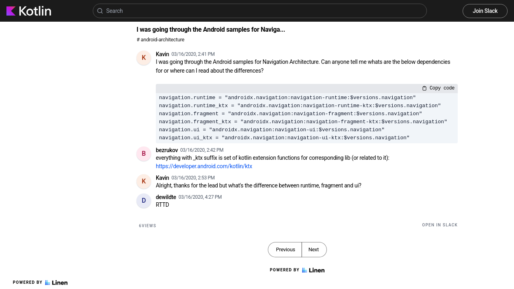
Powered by (40, 282)
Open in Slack (440, 225)
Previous (285, 249)
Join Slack (485, 11)
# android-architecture (160, 40)
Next (313, 249)
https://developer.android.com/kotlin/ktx (204, 166)
